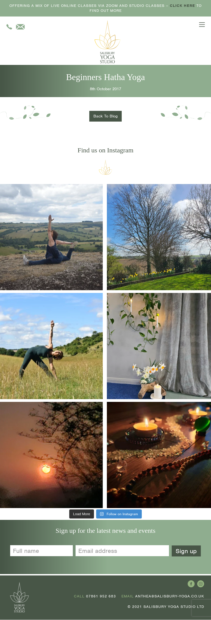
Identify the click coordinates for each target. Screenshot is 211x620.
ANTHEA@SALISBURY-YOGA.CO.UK (169, 596)
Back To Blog (105, 116)
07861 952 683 (101, 596)
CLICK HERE (182, 5)
